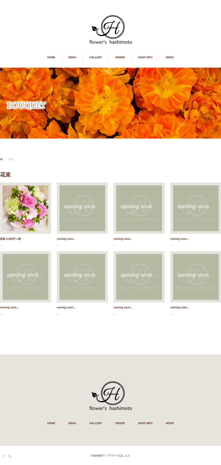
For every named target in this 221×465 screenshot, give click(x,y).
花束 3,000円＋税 (10, 238)
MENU (72, 57)
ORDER (120, 57)
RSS (9, 455)
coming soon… (66, 238)
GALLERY (95, 57)
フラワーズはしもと (118, 455)
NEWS (170, 57)
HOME (51, 57)
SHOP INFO (145, 57)
